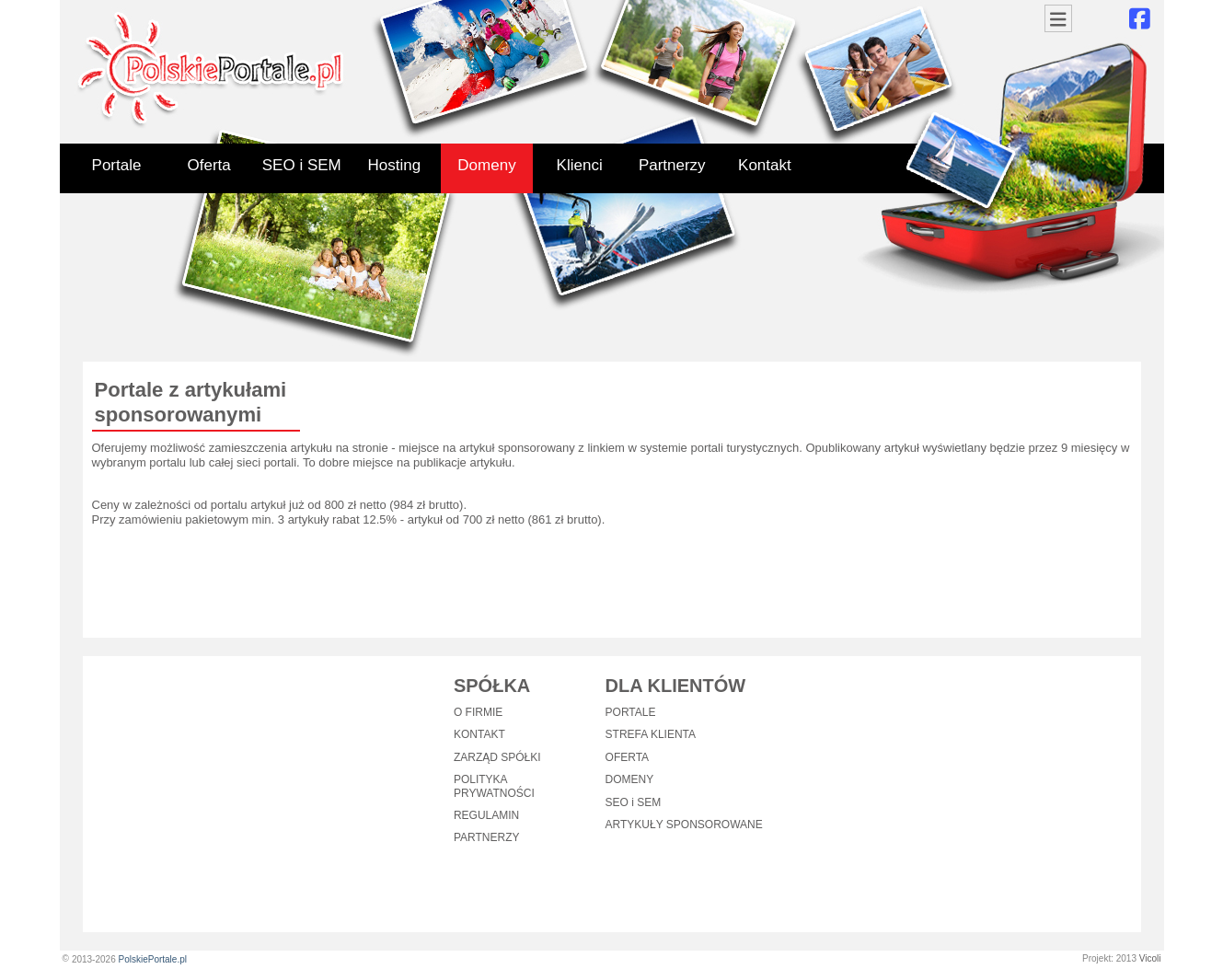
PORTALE (631, 712)
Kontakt (764, 165)
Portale (117, 165)
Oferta (209, 165)
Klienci (580, 165)
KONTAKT (479, 734)
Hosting (394, 165)
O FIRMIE (478, 712)
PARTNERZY (487, 837)
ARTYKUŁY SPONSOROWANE (684, 824)
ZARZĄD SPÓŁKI (497, 757)
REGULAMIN (486, 815)
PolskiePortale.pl (152, 959)
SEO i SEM (301, 165)
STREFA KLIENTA (651, 734)
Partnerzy (672, 165)
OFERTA (628, 757)
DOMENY (630, 779)
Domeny (486, 165)
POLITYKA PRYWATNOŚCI (494, 786)
